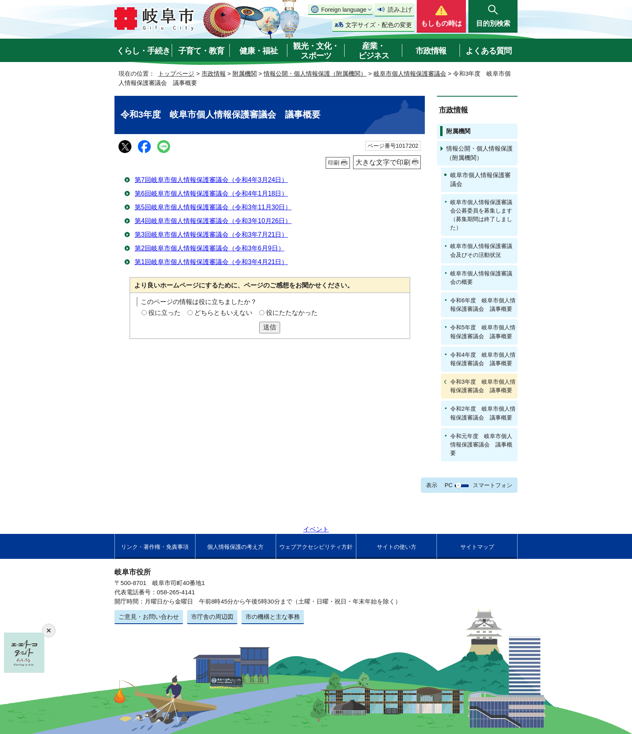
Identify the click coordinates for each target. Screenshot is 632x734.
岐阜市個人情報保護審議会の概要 (481, 277)
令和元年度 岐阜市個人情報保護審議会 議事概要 (481, 444)
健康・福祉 (258, 50)
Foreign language (343, 9)
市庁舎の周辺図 (212, 616)
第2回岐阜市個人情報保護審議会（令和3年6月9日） (210, 248)
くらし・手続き (143, 50)
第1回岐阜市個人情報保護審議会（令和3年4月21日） (211, 261)
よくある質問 (488, 50)
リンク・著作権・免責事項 (155, 547)
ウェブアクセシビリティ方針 (316, 547)
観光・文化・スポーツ (316, 50)
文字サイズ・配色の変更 (378, 24)
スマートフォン (492, 485)
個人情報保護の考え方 (235, 547)
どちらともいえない (223, 312)
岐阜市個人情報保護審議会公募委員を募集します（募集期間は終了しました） (481, 215)
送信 (269, 327)
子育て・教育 (201, 50)
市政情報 (431, 50)
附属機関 (245, 73)
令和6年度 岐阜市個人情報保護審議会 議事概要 (483, 304)
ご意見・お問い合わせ (148, 616)
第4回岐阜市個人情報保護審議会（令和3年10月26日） (213, 220)
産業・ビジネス (373, 50)
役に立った (164, 312)
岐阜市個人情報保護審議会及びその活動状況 (481, 250)
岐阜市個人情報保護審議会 (410, 73)
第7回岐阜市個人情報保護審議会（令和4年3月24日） (211, 179)
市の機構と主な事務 (272, 616)
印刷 (333, 162)
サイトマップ (477, 547)
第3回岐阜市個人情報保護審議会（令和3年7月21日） (211, 234)
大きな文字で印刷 (383, 162)
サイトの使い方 (396, 547)
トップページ (176, 73)
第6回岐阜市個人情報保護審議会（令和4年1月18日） (211, 193)
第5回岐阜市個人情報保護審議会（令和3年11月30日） (213, 207)
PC (449, 485)
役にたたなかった (292, 312)
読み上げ (400, 9)
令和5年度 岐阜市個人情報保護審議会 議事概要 (483, 331)
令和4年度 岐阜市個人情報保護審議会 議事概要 (483, 358)
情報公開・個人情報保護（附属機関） (315, 73)
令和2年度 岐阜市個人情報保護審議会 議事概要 (483, 412)
